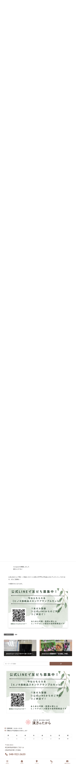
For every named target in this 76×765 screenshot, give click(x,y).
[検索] (61, 663)
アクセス (37, 762)
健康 (16, 634)
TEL (51, 762)
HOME (21, 762)
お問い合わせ (67, 762)
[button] (15, 754)
